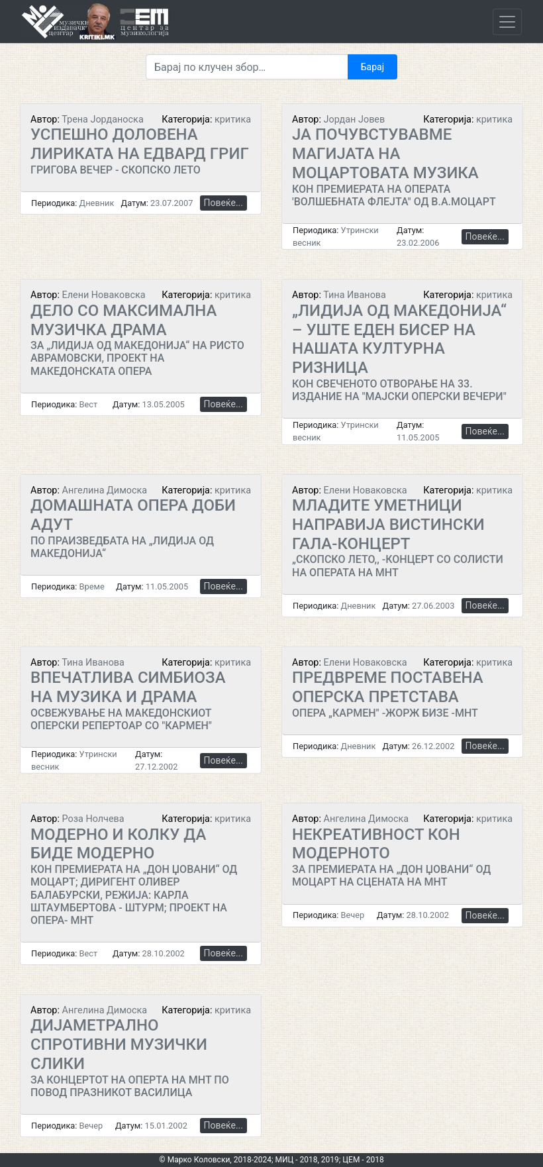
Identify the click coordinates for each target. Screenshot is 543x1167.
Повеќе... (223, 202)
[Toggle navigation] (507, 22)
